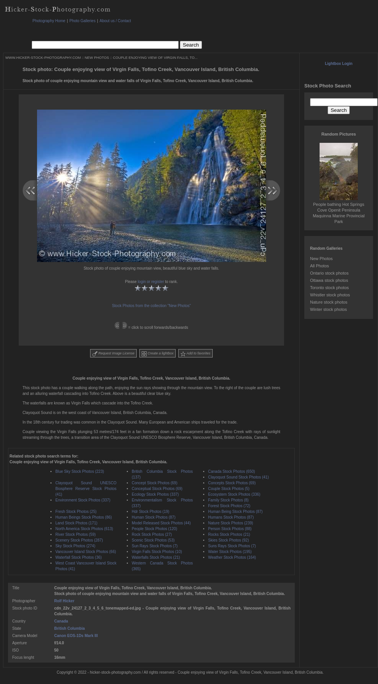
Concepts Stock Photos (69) (232, 483)
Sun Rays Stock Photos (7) (155, 546)
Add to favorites (195, 353)
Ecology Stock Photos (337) (155, 494)
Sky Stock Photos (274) (75, 546)
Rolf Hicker (64, 601)
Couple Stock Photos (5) (228, 489)
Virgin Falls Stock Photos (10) (157, 552)
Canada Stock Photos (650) (231, 471)
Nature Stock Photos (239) (230, 523)
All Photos (319, 266)
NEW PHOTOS (97, 58)
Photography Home (48, 21)
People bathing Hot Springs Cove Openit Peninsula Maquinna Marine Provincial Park (339, 210)
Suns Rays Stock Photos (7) (232, 546)
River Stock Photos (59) (75, 534)
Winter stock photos (328, 309)
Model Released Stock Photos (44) (161, 523)
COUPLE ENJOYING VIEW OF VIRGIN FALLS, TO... (155, 58)
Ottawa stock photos (329, 280)
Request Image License (113, 353)
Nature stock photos (328, 302)
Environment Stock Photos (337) (82, 500)
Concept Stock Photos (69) (155, 483)
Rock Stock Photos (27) (152, 534)
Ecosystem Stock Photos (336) (234, 494)
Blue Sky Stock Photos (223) (79, 471)
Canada (61, 621)
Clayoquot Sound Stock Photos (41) (238, 477)
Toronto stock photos (329, 287)
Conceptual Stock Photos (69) (157, 489)
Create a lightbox (158, 353)
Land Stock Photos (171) (76, 523)
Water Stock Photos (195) (230, 552)
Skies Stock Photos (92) (228, 540)
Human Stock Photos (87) (154, 517)
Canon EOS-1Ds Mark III (76, 636)
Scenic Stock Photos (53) (153, 540)
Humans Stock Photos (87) (231, 517)
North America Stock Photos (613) (84, 529)
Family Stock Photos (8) (228, 500)
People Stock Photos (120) (154, 529)
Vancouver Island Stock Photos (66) (85, 552)
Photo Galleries (82, 21)
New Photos (321, 258)
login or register (151, 282)
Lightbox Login (338, 63)
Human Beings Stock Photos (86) (83, 517)
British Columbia (69, 628)
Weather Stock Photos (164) (232, 557)
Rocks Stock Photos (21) (229, 534)
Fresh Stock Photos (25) (76, 511)
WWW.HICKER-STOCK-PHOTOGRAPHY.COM (43, 58)
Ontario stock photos (329, 273)
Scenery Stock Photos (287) (79, 540)
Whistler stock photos (330, 295)
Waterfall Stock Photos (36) (78, 557)
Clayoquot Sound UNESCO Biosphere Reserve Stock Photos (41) (85, 488)
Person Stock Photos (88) (230, 529)
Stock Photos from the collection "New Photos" (151, 306)
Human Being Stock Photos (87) (235, 511)
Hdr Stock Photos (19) (150, 511)
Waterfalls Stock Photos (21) (156, 557)
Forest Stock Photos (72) (229, 506)
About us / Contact (115, 21)
